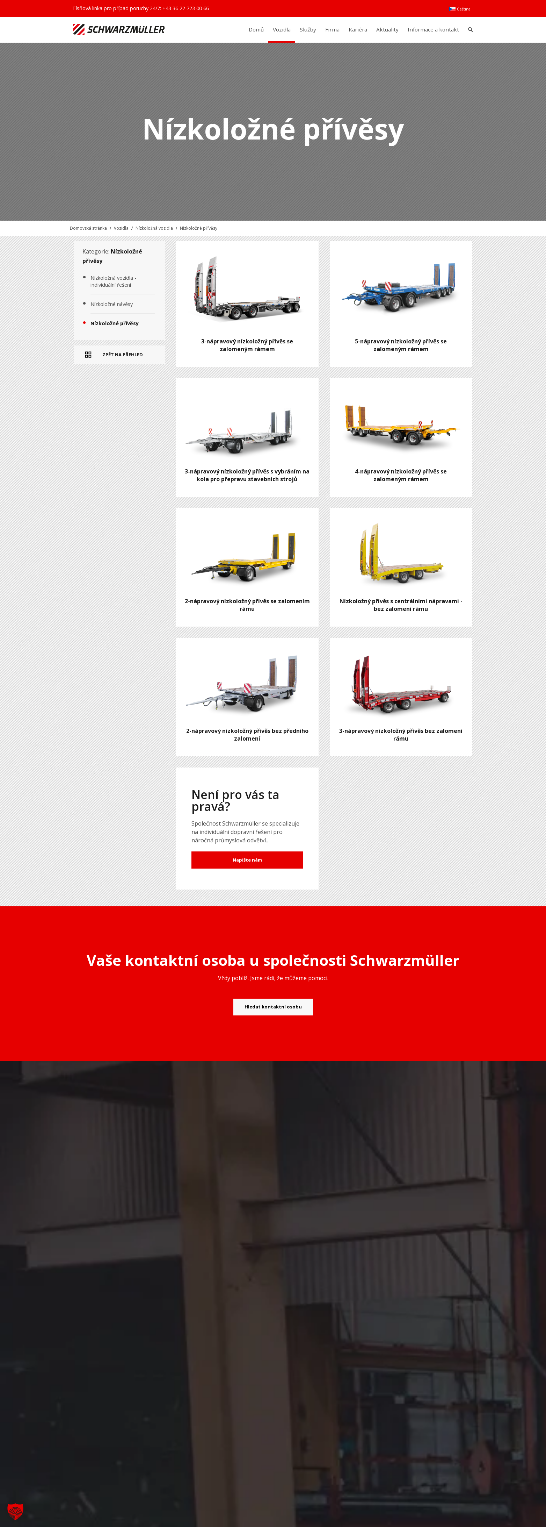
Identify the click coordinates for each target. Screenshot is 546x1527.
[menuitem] (459, 9)
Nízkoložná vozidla (154, 228)
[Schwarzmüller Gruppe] (119, 29)
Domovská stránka (88, 228)
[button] (15, 1511)
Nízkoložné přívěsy (198, 228)
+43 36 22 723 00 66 (185, 8)
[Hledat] (470, 29)
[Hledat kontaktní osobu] (273, 1007)
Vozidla (121, 228)
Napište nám (247, 860)
